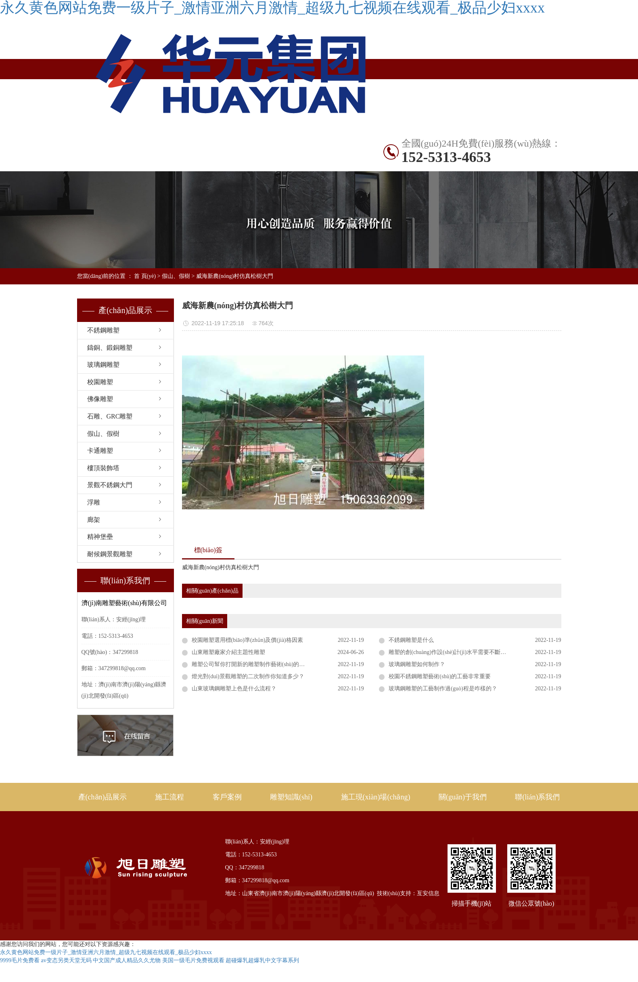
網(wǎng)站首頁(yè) (104, 143)
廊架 (93, 519)
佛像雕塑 (100, 398)
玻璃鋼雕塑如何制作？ (417, 664)
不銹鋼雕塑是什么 (411, 640)
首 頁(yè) (145, 276)
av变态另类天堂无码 (66, 960)
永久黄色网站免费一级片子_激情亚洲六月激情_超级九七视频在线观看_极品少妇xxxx (106, 952)
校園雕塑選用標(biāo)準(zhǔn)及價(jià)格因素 (247, 640)
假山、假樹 (176, 276)
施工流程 (169, 797)
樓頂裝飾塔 (103, 468)
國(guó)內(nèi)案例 (265, 142)
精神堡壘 (100, 536)
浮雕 (93, 502)
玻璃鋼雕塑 (103, 364)
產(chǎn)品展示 (157, 142)
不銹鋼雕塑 (211, 142)
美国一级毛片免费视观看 (193, 960)
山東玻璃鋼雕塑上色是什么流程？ (234, 689)
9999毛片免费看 (20, 960)
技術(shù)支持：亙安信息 (408, 893)
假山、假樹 (103, 433)
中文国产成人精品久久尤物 (127, 960)
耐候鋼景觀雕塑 (109, 554)
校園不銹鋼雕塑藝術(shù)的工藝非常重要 (440, 676)
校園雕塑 (100, 382)
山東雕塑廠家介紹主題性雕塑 (228, 652)
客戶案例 (227, 797)
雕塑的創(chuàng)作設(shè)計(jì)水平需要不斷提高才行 (456, 652)
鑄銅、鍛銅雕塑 (109, 347)
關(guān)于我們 (463, 797)
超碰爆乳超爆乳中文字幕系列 (262, 960)
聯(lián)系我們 (265, 162)
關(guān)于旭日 (211, 162)
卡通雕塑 (100, 450)
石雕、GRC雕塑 (110, 416)
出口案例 (318, 142)
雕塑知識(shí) (104, 162)
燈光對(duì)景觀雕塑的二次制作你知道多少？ (248, 676)
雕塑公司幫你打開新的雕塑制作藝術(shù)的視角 (251, 664)
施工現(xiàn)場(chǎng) (157, 163)
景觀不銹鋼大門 (109, 485)
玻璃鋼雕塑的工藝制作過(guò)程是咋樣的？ (443, 689)
